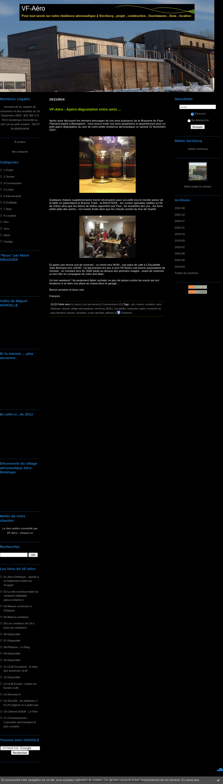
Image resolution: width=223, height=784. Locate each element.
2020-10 (180, 214)
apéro (143, 308)
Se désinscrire (198, 120)
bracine (71, 312)
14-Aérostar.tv (12, 694)
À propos (19, 141)
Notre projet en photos (197, 186)
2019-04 (180, 266)
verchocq (100, 308)
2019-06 (180, 253)
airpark (65, 308)
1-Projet (8, 169)
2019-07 (180, 247)
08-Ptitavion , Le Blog (17, 647)
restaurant (132, 308)
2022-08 (180, 208)
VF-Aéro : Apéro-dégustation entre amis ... (85, 109)
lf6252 (109, 308)
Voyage (8, 241)
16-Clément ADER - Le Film (21, 711)
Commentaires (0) (112, 304)
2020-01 (180, 227)
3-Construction (12, 183)
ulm (133, 304)
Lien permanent (91, 304)
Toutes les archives (186, 272)
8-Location (10, 215)
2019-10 (180, 233)
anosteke (81, 312)
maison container (145, 304)
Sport (7, 235)
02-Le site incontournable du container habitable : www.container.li (21, 595)
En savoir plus (190, 780)
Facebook (124, 312)
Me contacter (20, 151)
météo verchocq (198, 148)
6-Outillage (10, 202)
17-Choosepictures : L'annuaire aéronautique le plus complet (20, 722)
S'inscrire (198, 113)
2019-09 (180, 240)
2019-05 (180, 259)
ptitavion (110, 312)
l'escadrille (120, 308)
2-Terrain (9, 176)
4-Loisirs (9, 189)
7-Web (8, 208)
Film (6, 221)
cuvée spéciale (96, 312)
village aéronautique (82, 308)
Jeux (6, 228)
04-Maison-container (16, 616)
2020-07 (180, 220)
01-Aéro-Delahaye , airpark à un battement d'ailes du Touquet (21, 580)
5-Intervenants (12, 196)
